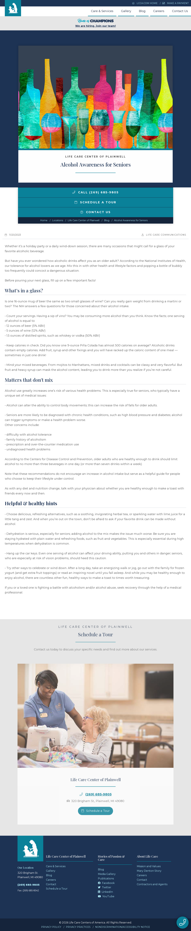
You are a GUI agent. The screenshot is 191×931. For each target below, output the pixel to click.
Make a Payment (175, 3)
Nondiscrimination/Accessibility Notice (122, 927)
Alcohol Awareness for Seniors (131, 220)
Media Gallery (107, 874)
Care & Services (102, 11)
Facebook (106, 883)
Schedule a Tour (95, 202)
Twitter (104, 887)
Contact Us (180, 11)
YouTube (106, 896)
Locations (57, 220)
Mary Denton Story (149, 870)
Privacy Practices (78, 927)
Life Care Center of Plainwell (83, 220)
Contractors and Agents (152, 884)
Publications (106, 878)
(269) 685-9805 (98, 802)
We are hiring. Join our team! (95, 23)
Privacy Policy (51, 927)
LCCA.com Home (145, 3)
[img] (73, 192)
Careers (158, 11)
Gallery (126, 11)
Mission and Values (149, 866)
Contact (51, 884)
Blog (142, 11)
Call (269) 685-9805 (95, 192)
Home (43, 220)
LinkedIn (105, 891)
